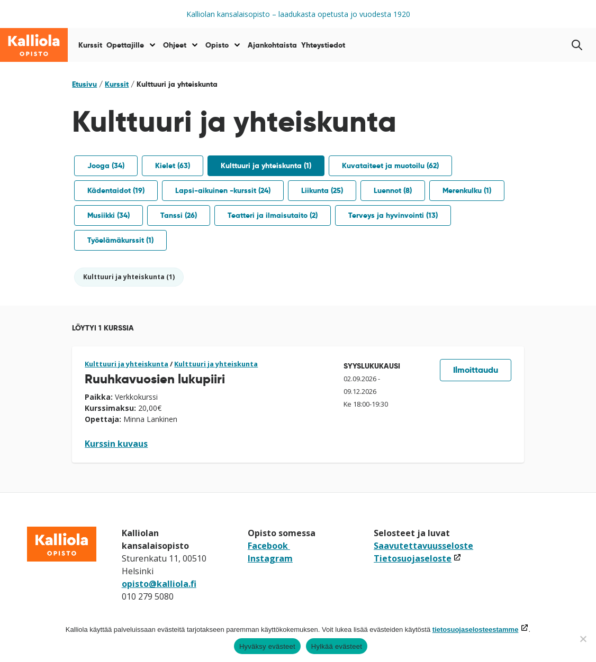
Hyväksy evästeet (267, 646)
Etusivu (84, 84)
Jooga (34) (105, 165)
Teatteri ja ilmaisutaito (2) (273, 215)
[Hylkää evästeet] (582, 638)
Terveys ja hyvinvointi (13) (393, 215)
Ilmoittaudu (475, 369)
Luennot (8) (393, 190)
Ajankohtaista (272, 45)
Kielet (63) (172, 165)
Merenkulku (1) (467, 190)
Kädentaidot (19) (116, 190)
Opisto (217, 45)
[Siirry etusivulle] (34, 45)
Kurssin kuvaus (116, 443)
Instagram (270, 558)
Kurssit (90, 45)
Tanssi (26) (178, 215)
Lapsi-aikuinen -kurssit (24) (222, 190)
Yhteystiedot (323, 45)
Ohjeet (174, 45)
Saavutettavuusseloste (423, 545)
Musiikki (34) (108, 215)
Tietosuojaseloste (418, 558)
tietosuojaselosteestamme (475, 629)
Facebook (269, 545)
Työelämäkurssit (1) (120, 240)
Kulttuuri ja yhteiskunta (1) (266, 165)
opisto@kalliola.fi (159, 584)
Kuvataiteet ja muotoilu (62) (390, 165)
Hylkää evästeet (336, 646)
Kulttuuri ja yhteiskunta (126, 364)
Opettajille (125, 45)
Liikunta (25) (322, 190)
